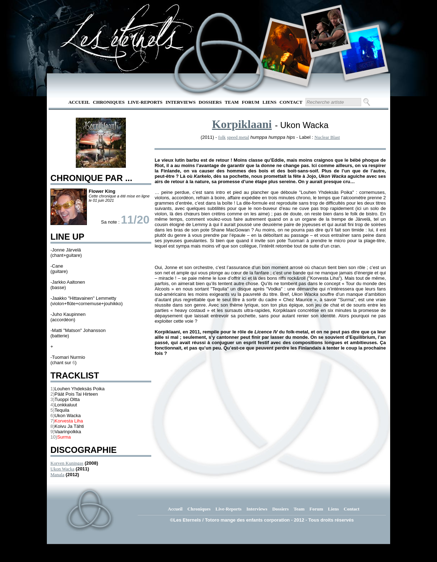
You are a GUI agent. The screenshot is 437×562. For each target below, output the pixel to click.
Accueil (79, 102)
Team (232, 102)
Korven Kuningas (66, 463)
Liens (269, 102)
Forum (250, 102)
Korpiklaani (242, 124)
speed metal (238, 137)
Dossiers (210, 102)
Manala (57, 474)
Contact (291, 102)
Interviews (181, 102)
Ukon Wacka (62, 468)
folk (222, 137)
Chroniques (109, 102)
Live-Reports (145, 102)
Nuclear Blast (327, 137)
